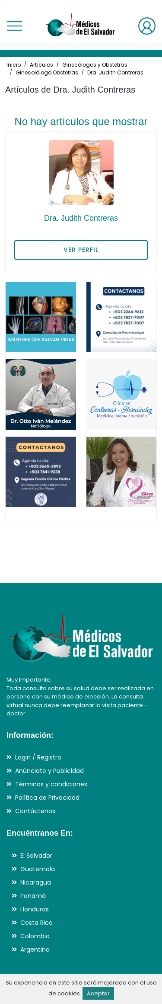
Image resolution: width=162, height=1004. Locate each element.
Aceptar (98, 993)
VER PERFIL (81, 249)
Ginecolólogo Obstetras (47, 72)
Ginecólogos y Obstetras (94, 64)
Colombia (35, 936)
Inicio (13, 64)
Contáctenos (35, 811)
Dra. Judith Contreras (115, 72)
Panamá (33, 895)
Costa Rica (36, 922)
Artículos (41, 64)
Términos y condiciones (51, 784)
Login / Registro (38, 757)
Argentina (35, 949)
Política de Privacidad (47, 797)
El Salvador (36, 855)
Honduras (34, 909)
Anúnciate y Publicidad (49, 770)
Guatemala (37, 869)
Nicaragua (35, 882)
